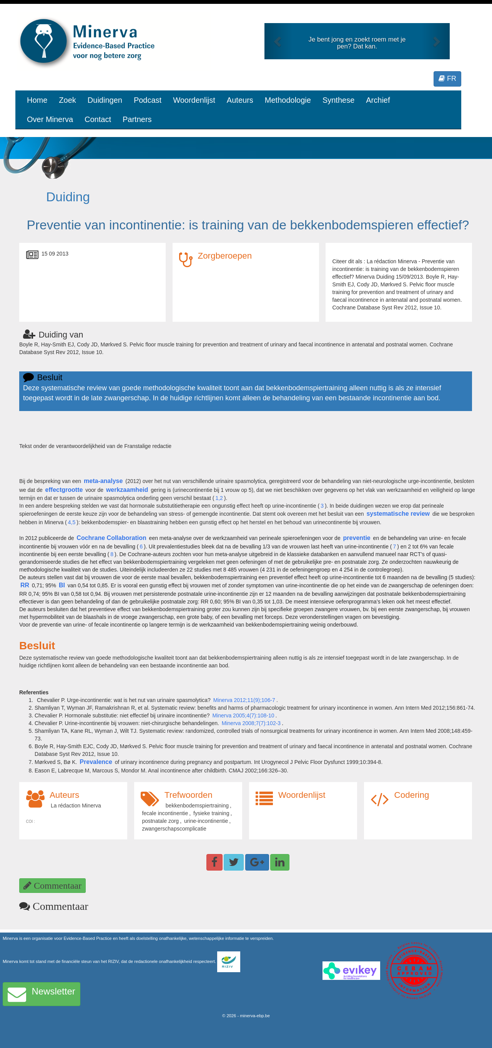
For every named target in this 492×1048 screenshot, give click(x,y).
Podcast (147, 100)
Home (37, 100)
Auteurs (240, 100)
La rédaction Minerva (76, 805)
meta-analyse (103, 481)
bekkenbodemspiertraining (197, 805)
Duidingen (105, 100)
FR (447, 78)
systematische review (398, 513)
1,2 (219, 498)
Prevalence (96, 762)
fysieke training (211, 813)
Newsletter (41, 994)
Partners (137, 119)
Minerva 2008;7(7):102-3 (251, 723)
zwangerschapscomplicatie (174, 829)
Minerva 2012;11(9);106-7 (244, 700)
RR (24, 585)
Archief (378, 100)
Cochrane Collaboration (111, 538)
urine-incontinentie (206, 821)
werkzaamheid (127, 489)
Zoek (67, 100)
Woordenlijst (194, 100)
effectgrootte (64, 489)
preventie (357, 538)
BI (62, 585)
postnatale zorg (160, 821)
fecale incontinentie (165, 813)
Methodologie (288, 100)
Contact (98, 119)
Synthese (338, 100)
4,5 (71, 522)
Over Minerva (50, 119)
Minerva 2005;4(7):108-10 (243, 715)
